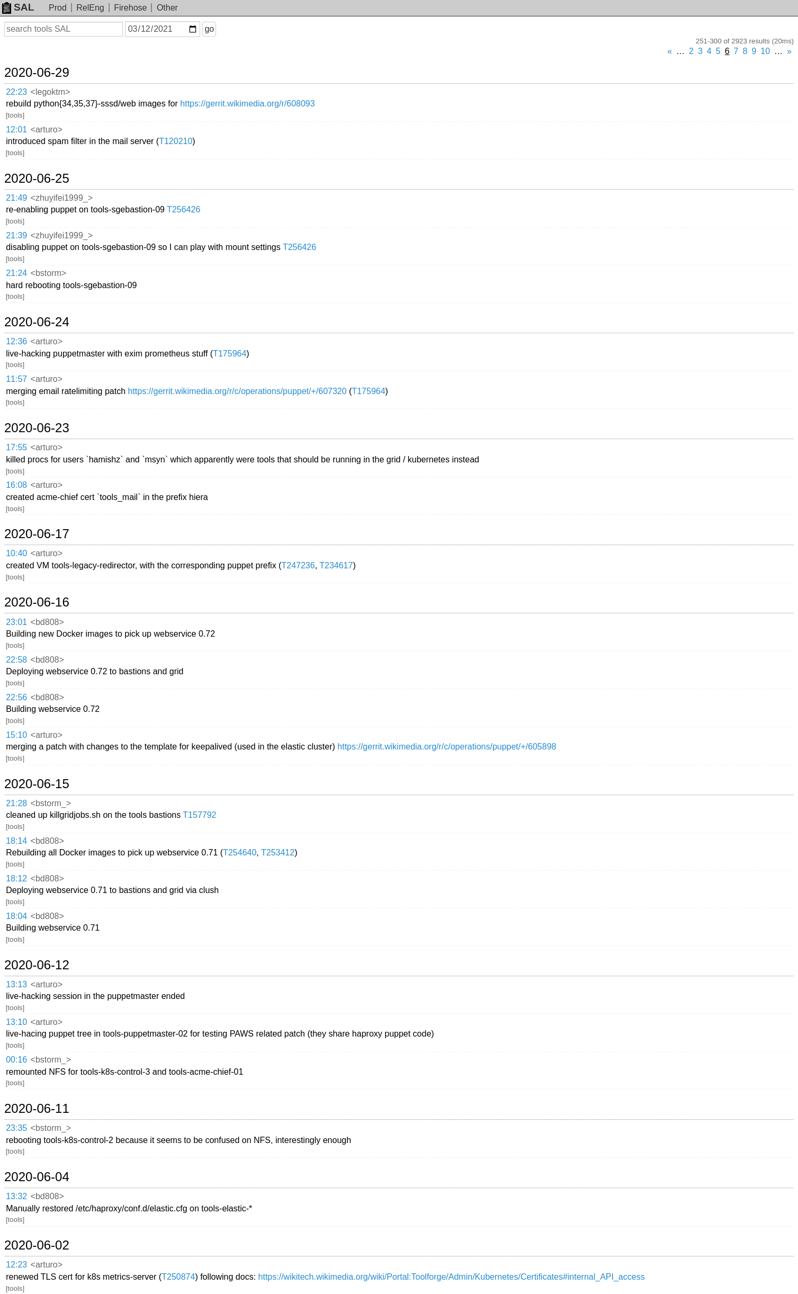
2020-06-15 (36, 784)
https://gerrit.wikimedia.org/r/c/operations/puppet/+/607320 (237, 391)
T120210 (175, 141)
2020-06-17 (36, 534)
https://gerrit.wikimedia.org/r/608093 (247, 103)
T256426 (183, 209)
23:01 (16, 622)
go (209, 28)
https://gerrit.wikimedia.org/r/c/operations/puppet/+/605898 (446, 746)
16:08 (16, 484)
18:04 (16, 916)
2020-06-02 (36, 1245)
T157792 (199, 814)
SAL (18, 7)
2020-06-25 (36, 178)
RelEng (90, 7)
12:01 (16, 129)
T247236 (298, 565)
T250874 (178, 1276)
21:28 (16, 803)
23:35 (16, 1127)
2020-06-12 (36, 965)
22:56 (16, 697)
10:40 (16, 553)
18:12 (16, 878)
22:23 (16, 91)
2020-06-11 (36, 1108)
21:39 (16, 235)
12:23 (16, 1264)
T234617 (336, 565)
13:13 (16, 984)
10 (765, 51)
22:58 (16, 659)
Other (167, 7)
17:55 (16, 447)
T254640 (239, 852)
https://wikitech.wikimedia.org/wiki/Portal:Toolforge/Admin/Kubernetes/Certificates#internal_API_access (451, 1276)
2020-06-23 (36, 428)
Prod (58, 7)
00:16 (16, 1059)
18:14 (16, 840)
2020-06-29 (36, 72)
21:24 (16, 273)
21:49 (16, 197)
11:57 (16, 378)
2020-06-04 (36, 1177)
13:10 (16, 1022)
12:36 (16, 341)
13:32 (16, 1196)
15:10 (16, 734)
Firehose (130, 7)
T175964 (229, 353)
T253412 (277, 852)
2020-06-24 (36, 322)
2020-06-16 (36, 602)
